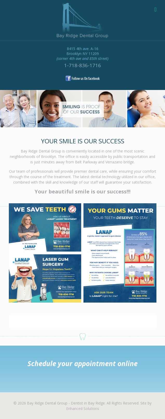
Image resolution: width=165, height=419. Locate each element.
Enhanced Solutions (82, 408)
